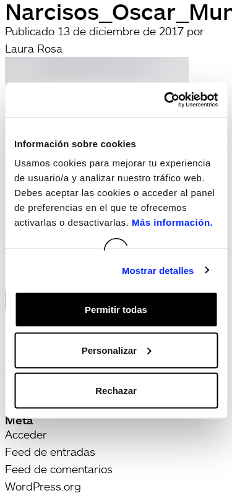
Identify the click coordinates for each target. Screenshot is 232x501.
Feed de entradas (50, 451)
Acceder (26, 434)
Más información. (172, 222)
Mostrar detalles (158, 270)
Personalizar (117, 350)
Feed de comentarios (59, 469)
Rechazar (116, 390)
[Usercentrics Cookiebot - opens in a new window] (165, 100)
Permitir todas (116, 309)
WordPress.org (43, 486)
